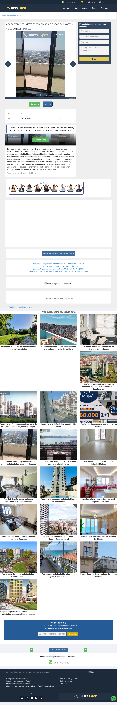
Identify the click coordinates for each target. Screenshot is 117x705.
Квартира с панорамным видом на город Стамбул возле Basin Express (58, 271)
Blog (94, 8)
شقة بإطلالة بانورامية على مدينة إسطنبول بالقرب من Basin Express (58, 269)
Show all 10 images (40, 140)
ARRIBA (91, 672)
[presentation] (8, 64)
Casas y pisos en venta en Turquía (18, 681)
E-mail (48, 104)
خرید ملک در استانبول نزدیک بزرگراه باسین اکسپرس (58, 266)
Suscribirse (73, 634)
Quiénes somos (81, 8)
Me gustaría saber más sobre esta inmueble (58, 253)
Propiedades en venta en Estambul (19, 684)
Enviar (94, 59)
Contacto (105, 8)
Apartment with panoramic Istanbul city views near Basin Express (58, 264)
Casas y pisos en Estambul (11, 16)
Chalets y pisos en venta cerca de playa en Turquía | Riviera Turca (30, 686)
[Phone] (69, 2)
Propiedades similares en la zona (20, 307)
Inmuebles (65, 8)
